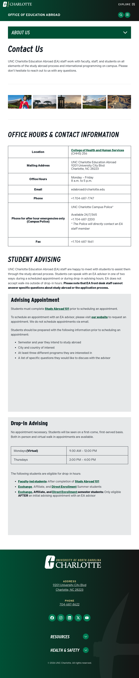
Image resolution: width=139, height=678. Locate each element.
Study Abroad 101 (57, 309)
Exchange (25, 486)
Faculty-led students (32, 481)
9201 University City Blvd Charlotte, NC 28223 (69, 587)
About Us (21, 32)
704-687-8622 (69, 604)
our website (99, 317)
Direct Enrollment (64, 486)
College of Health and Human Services (97, 150)
